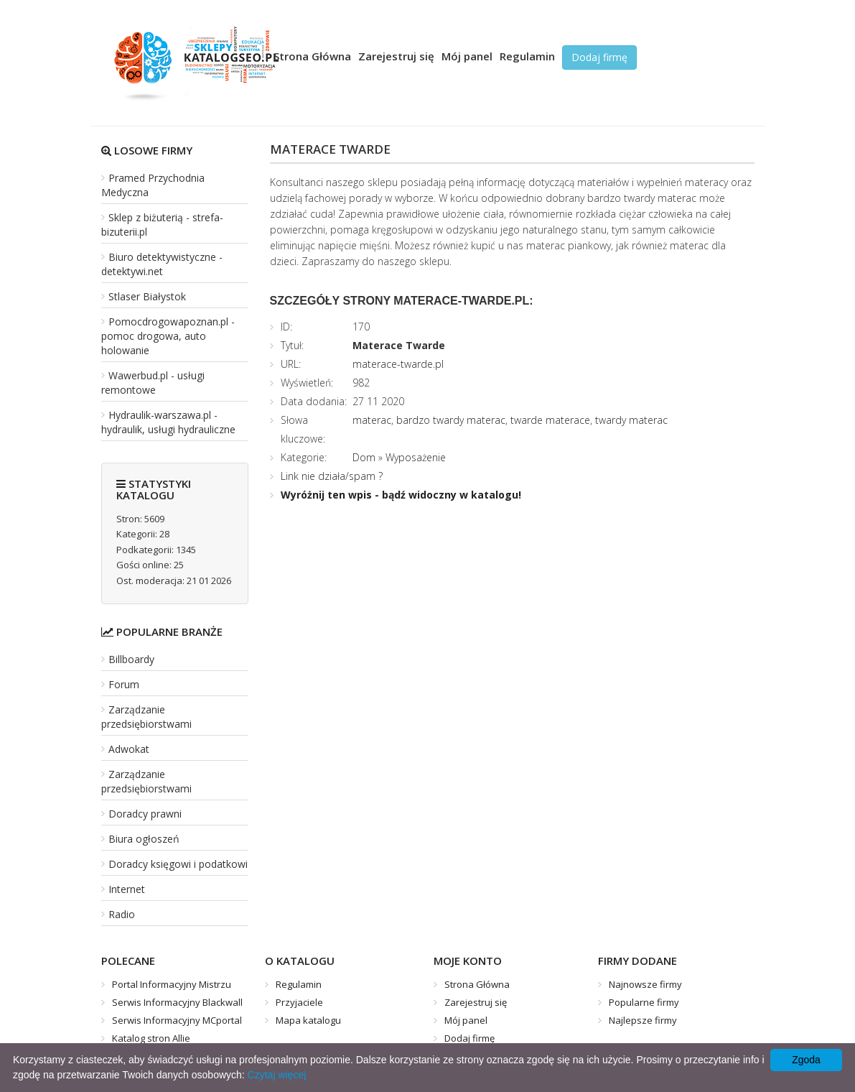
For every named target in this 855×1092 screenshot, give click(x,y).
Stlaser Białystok (147, 296)
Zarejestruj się (396, 56)
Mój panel (466, 56)
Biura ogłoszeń (143, 839)
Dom (363, 457)
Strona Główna (312, 56)
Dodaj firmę (599, 57)
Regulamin (527, 56)
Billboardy (131, 659)
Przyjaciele (299, 1002)
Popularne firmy (644, 1002)
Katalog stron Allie (151, 1038)
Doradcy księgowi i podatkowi (178, 864)
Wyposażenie (416, 457)
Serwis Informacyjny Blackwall (177, 1002)
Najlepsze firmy (643, 1020)
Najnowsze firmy (645, 984)
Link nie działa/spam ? (332, 476)
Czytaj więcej (277, 1075)
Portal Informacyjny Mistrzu (171, 984)
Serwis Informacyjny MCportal (177, 1020)
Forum (123, 684)
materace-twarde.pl (398, 364)
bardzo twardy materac (450, 420)
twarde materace (550, 420)
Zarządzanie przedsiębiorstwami (146, 717)
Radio (121, 914)
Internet (126, 889)
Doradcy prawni (145, 813)
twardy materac (631, 420)
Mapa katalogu (308, 1020)
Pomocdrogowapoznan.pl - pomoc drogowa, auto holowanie (168, 336)
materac (371, 420)
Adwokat (128, 749)
